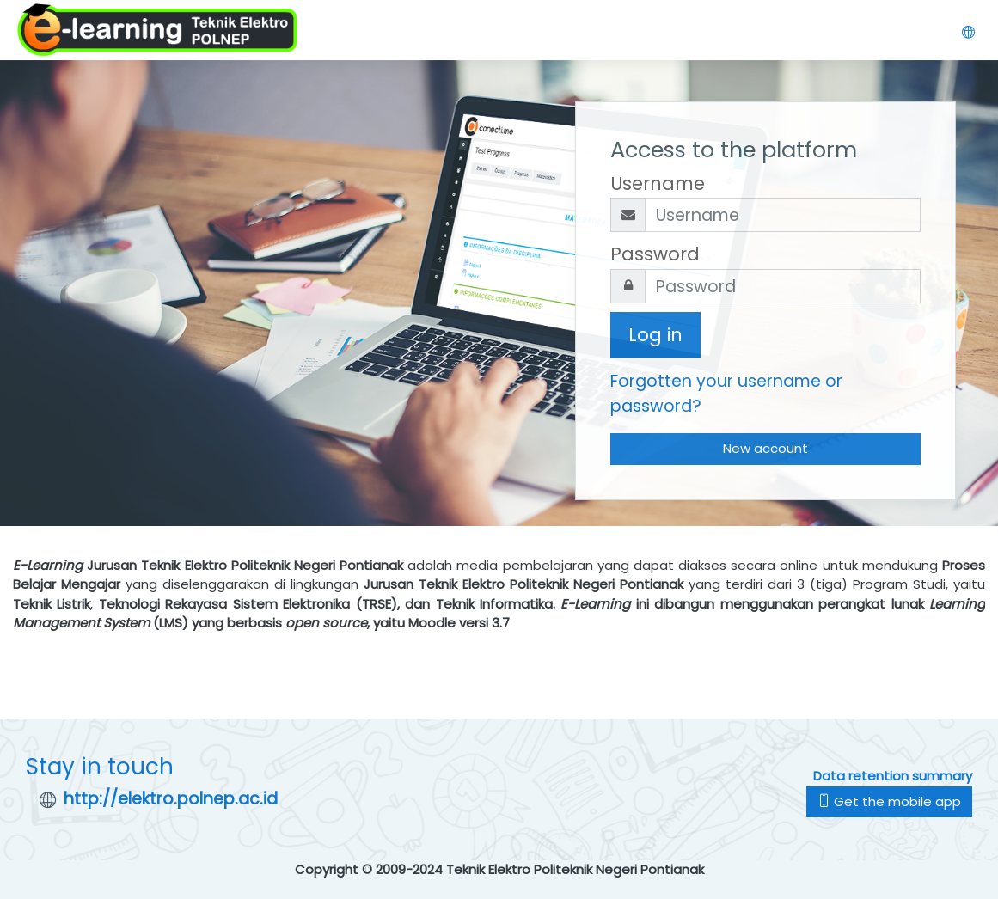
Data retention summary (892, 776)
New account (765, 448)
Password (655, 254)
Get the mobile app (889, 801)
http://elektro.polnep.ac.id (171, 798)
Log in (655, 334)
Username (657, 183)
